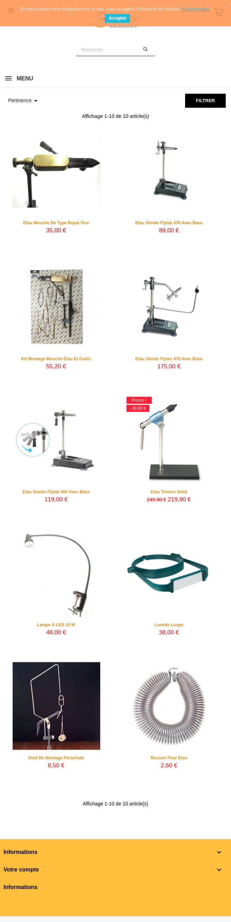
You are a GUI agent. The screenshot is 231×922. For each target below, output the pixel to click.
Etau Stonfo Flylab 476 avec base (169, 222)
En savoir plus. (196, 9)
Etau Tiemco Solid (169, 493)
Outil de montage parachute (56, 759)
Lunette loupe (169, 626)
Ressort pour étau (169, 759)
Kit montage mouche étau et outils (56, 360)
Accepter (117, 18)
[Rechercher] (115, 50)
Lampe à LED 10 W (56, 626)
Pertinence (24, 101)
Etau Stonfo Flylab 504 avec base (56, 493)
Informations (21, 887)
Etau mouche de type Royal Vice (56, 222)
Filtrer (205, 100)
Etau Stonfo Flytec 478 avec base (169, 360)
